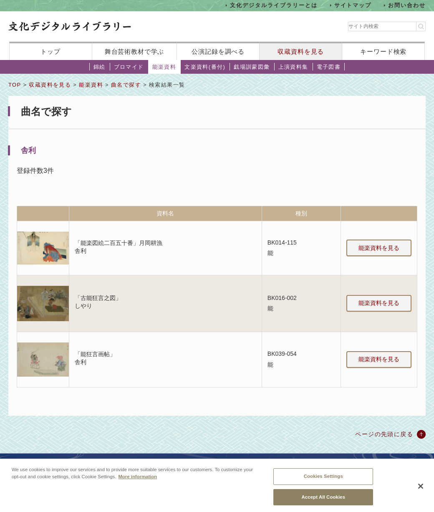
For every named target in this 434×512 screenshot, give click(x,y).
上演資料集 (293, 67)
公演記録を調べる (218, 51)
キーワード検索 (383, 51)
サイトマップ (353, 5)
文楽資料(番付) (204, 67)
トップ (50, 51)
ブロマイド (129, 67)
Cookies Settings (323, 479)
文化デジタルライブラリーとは (273, 5)
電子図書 (329, 67)
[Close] (420, 489)
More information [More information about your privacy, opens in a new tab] (137, 479)
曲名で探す (126, 85)
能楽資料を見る (378, 248)
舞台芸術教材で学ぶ (134, 51)
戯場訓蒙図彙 (252, 67)
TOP (14, 85)
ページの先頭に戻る (384, 434)
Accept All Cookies (323, 499)
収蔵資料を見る (301, 51)
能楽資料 (164, 67)
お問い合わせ (407, 5)
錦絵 (99, 67)
